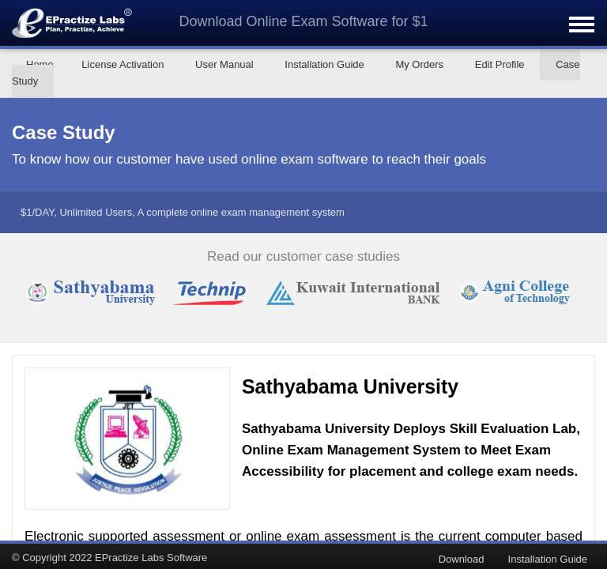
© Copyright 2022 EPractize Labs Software (109, 557)
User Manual (224, 64)
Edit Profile (500, 64)
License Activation (122, 64)
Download (461, 559)
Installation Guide (324, 64)
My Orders (419, 64)
